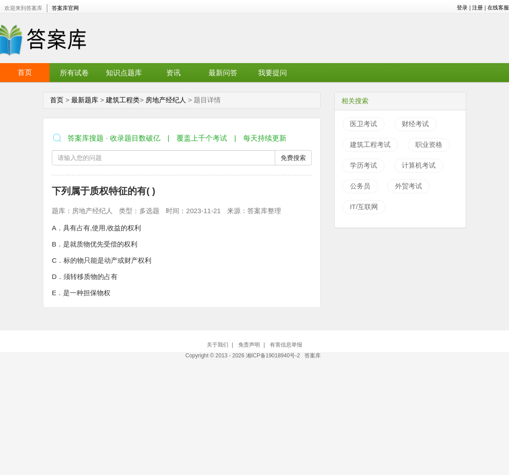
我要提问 (272, 73)
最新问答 (223, 73)
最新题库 (84, 100)
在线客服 (498, 8)
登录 (462, 8)
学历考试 (363, 165)
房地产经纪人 (165, 100)
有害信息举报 (286, 345)
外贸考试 (408, 186)
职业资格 (428, 144)
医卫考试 (363, 124)
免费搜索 (293, 157)
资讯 (173, 73)
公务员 (360, 186)
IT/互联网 (364, 206)
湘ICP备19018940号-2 (273, 355)
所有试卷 (74, 73)
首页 (25, 72)
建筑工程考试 (370, 144)
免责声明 (249, 345)
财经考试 (415, 124)
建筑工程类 (123, 100)
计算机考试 (419, 165)
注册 (477, 8)
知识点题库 (124, 73)
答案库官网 (65, 8)
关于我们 (217, 345)
